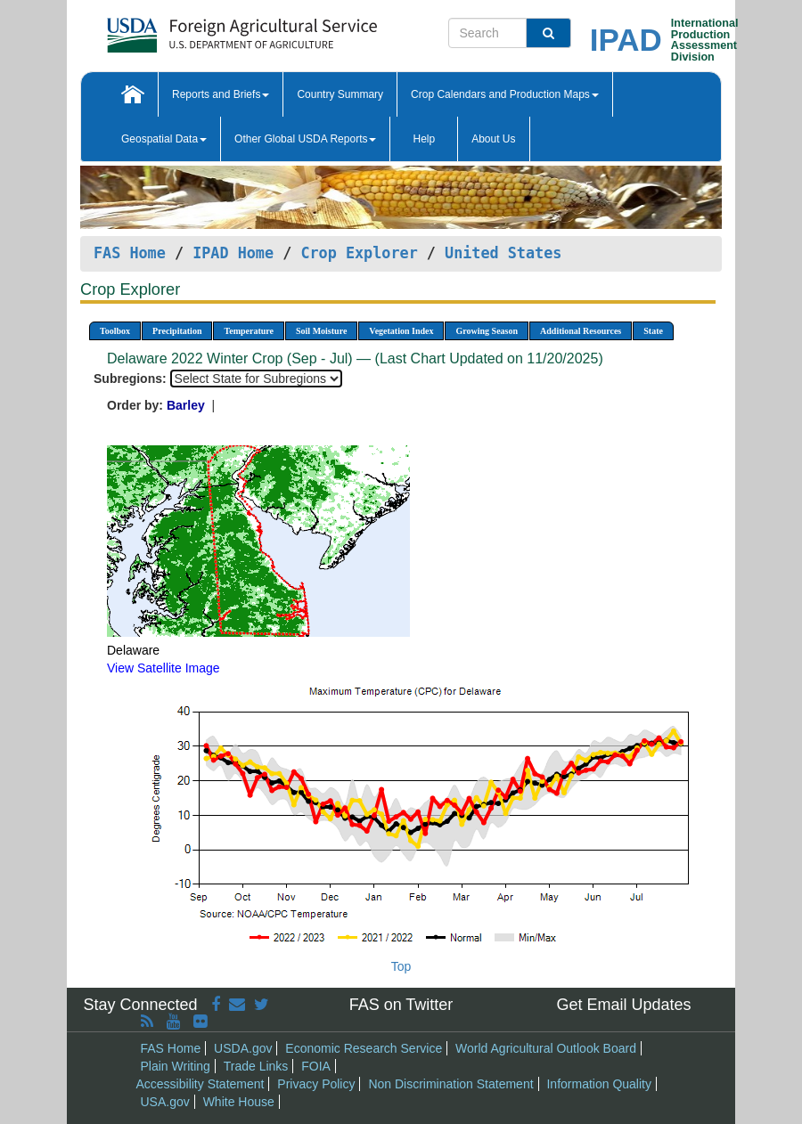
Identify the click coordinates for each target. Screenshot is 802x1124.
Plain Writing (175, 1066)
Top (401, 966)
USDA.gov (243, 1048)
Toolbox (115, 331)
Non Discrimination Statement (450, 1084)
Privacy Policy (316, 1084)
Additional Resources (580, 331)
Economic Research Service (363, 1048)
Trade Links (256, 1066)
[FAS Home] (197, 29)
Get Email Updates (623, 1005)
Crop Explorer (358, 253)
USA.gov (165, 1102)
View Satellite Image (163, 668)
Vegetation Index (401, 331)
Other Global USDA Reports (305, 139)
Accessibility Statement (200, 1084)
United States (503, 253)
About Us (493, 139)
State (653, 331)
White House (238, 1102)
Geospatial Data (164, 139)
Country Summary (340, 94)
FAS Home (130, 253)
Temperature (249, 331)
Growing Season (486, 331)
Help (424, 139)
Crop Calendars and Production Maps (505, 94)
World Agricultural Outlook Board (545, 1048)
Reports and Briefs (220, 94)
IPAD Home (233, 253)
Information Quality (598, 1084)
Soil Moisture (321, 331)
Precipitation (176, 331)
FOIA (316, 1066)
